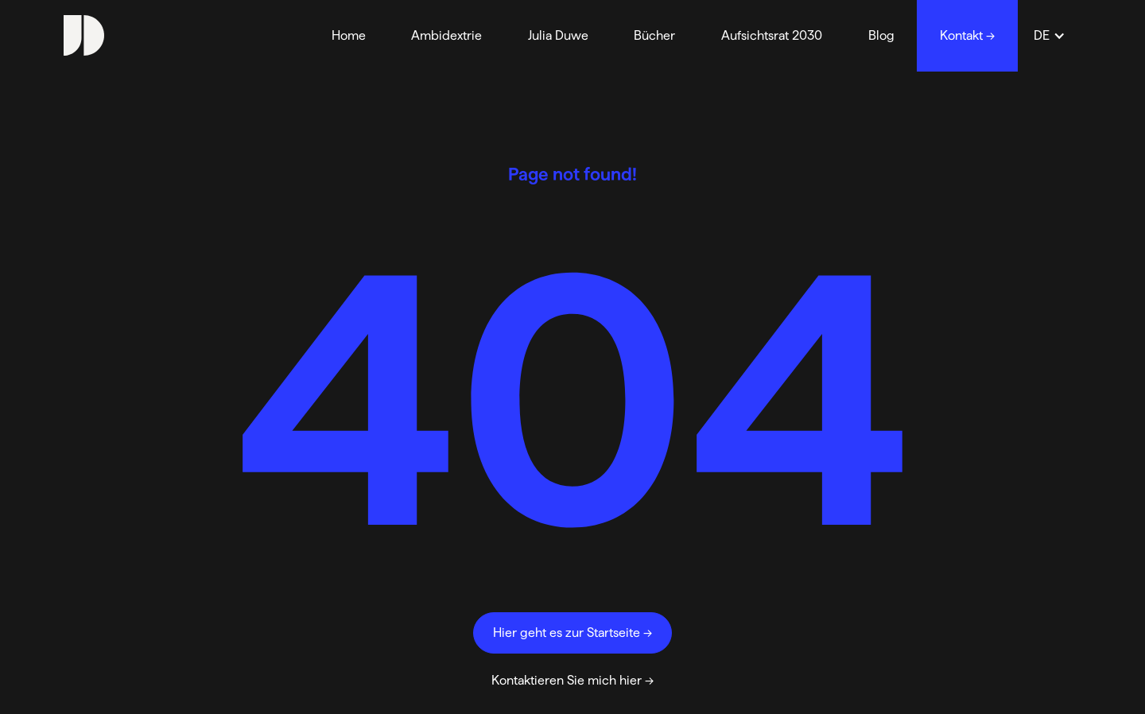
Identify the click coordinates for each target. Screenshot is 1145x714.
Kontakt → (967, 35)
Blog (881, 35)
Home (349, 35)
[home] (84, 35)
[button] (1049, 36)
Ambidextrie (446, 35)
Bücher (654, 35)
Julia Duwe (558, 35)
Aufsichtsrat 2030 (771, 35)
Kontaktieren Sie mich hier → (572, 680)
